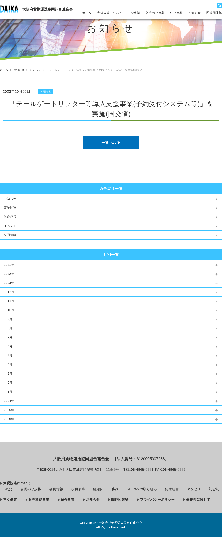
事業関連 (10, 207)
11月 (11, 301)
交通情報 (10, 234)
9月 (10, 319)
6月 (10, 346)
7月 (10, 337)
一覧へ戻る (111, 143)
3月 (10, 373)
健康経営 (10, 216)
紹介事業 (176, 12)
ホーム (86, 12)
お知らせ (194, 12)
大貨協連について (109, 12)
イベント (10, 225)
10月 (11, 310)
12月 (11, 291)
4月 (10, 364)
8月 (10, 328)
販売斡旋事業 (155, 12)
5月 (10, 355)
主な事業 (134, 12)
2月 (10, 382)
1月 (10, 391)
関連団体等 (214, 12)
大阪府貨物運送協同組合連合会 (47, 9)
